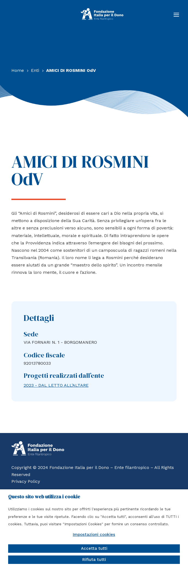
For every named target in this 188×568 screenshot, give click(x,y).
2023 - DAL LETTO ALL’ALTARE (56, 385)
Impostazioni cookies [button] (94, 534)
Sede (31, 334)
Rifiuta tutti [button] (94, 559)
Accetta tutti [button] (94, 548)
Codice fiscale (44, 355)
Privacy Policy (25, 481)
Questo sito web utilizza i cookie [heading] (44, 496)
